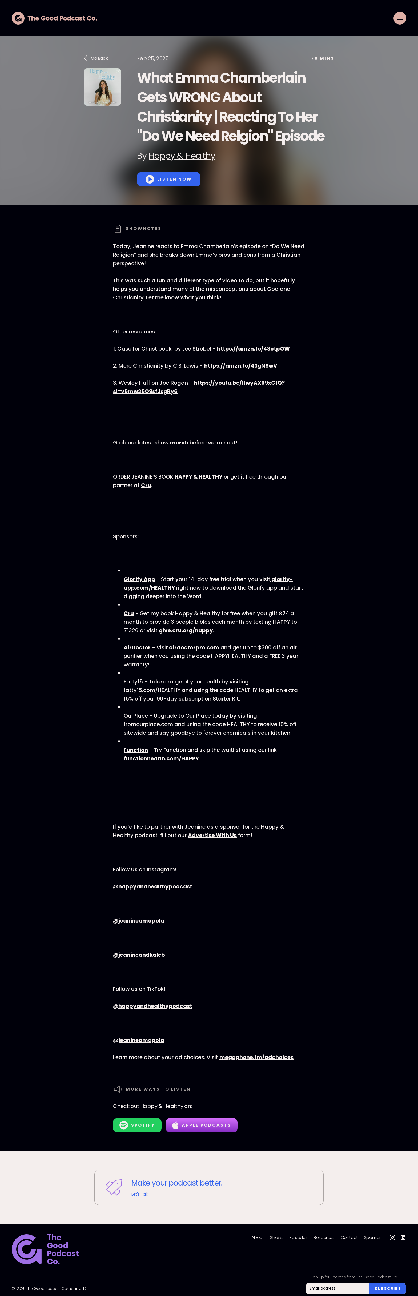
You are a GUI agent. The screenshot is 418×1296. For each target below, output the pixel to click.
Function (136, 750)
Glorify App (139, 579)
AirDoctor (137, 647)
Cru (146, 485)
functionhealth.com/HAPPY (161, 758)
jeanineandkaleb (141, 955)
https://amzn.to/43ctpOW (253, 348)
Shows (276, 1237)
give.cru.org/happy (186, 630)
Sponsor (372, 1237)
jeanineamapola (141, 920)
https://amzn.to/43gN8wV (240, 365)
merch (179, 442)
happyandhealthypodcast (155, 886)
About (257, 1237)
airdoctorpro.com (193, 647)
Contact (349, 1237)
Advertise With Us (212, 835)
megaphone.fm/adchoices (256, 1057)
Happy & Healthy (182, 156)
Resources (324, 1237)
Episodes (298, 1237)
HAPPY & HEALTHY (198, 476)
